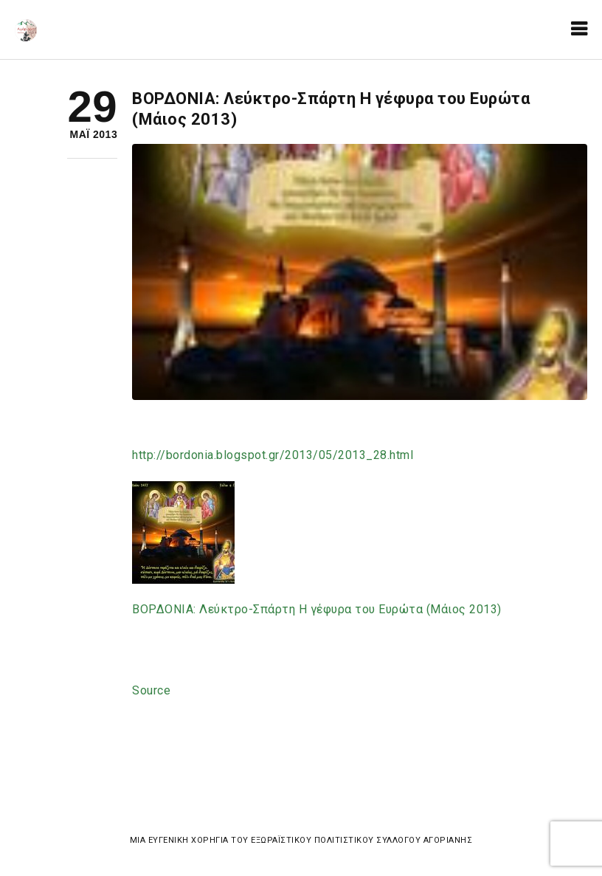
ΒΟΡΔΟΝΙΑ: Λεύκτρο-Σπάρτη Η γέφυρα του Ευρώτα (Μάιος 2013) (317, 609)
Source (151, 690)
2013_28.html (272, 455)
